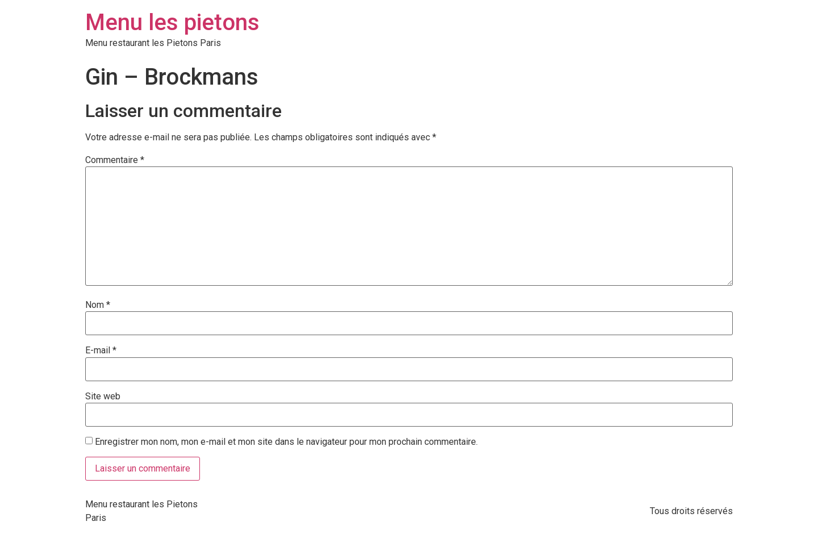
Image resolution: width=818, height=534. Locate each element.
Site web (102, 396)
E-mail (100, 350)
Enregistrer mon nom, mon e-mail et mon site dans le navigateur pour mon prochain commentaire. (286, 442)
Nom (97, 305)
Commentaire (114, 160)
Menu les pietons (172, 22)
